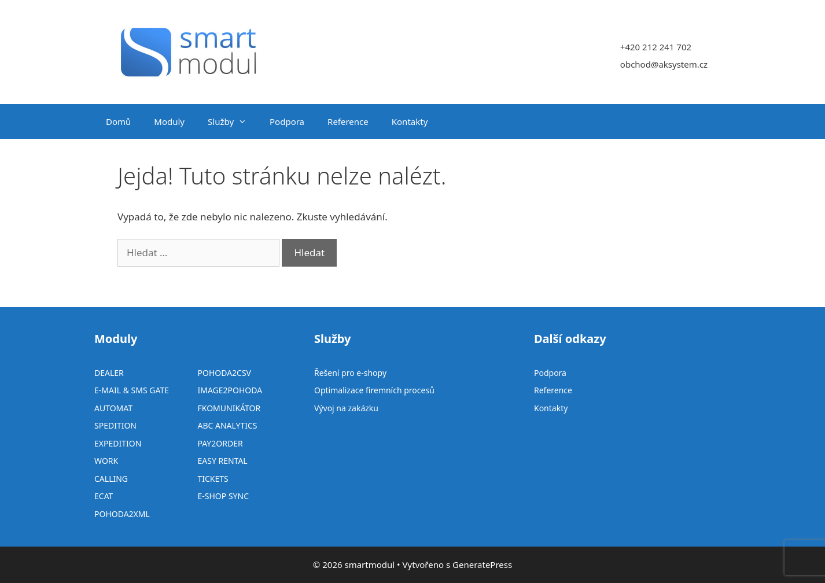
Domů (118, 121)
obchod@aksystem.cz (664, 64)
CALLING (111, 478)
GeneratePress (482, 564)
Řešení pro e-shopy (350, 372)
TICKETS (212, 478)
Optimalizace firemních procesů (374, 390)
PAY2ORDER (219, 443)
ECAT (103, 495)
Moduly (169, 121)
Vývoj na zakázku (346, 408)
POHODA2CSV (224, 372)
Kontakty (410, 121)
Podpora (287, 121)
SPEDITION (115, 425)
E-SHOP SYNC (223, 495)
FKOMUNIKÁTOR (228, 408)
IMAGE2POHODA (229, 390)
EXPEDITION (117, 443)
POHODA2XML (122, 513)
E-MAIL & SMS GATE (131, 390)
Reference (348, 121)
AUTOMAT (113, 408)
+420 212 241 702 (655, 47)
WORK (106, 460)
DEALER (109, 372)
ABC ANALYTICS (227, 425)
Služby (233, 121)
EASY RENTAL (222, 460)
